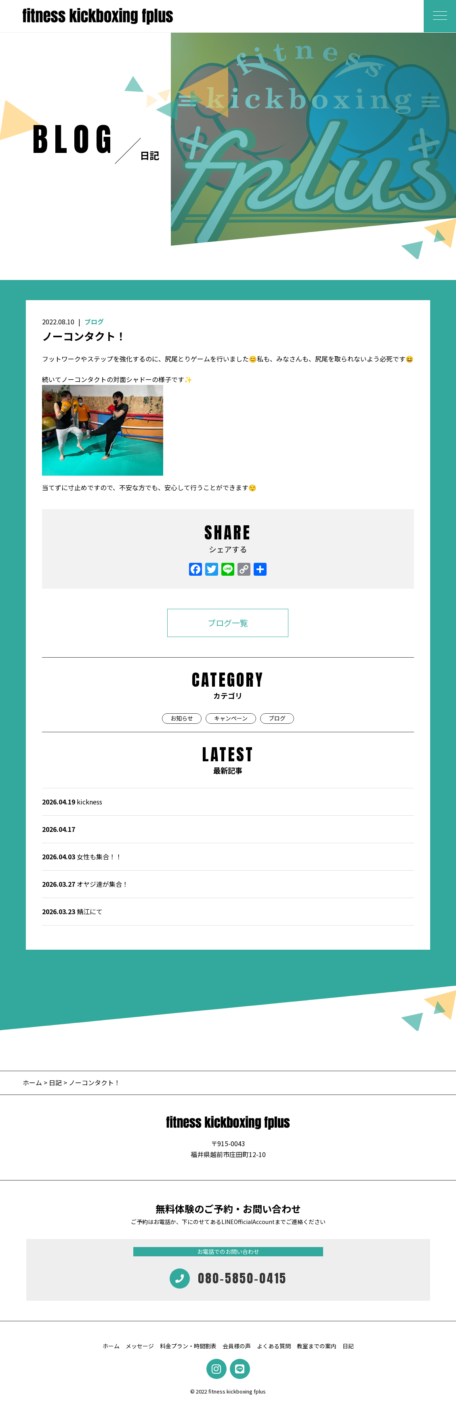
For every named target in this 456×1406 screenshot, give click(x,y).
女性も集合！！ (82, 856)
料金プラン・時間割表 (188, 1346)
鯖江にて (72, 911)
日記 (55, 1082)
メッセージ (140, 1346)
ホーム (33, 1082)
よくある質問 (274, 1346)
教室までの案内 (316, 1346)
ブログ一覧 (228, 623)
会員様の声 (237, 1346)
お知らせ (181, 718)
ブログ (94, 321)
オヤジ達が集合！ (85, 884)
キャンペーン (231, 718)
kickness (72, 801)
